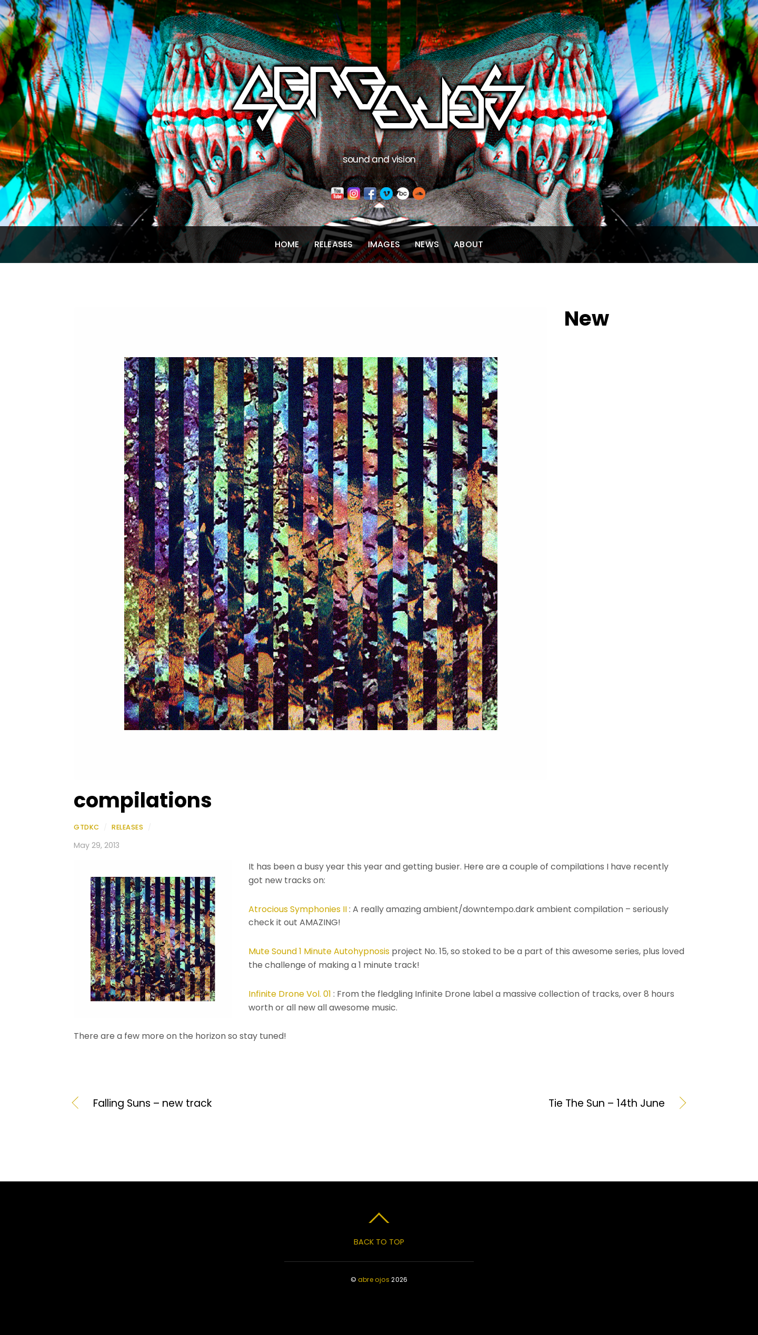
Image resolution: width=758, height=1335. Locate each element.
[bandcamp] (402, 194)
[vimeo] (386, 194)
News (427, 244)
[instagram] (353, 194)
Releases (333, 244)
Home (287, 244)
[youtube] (337, 194)
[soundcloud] (419, 194)
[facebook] (370, 194)
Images (384, 244)
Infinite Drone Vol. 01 (289, 994)
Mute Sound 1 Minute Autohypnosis (319, 951)
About (468, 244)
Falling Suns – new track (152, 1103)
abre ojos (374, 1279)
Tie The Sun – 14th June (531, 1103)
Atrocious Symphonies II (297, 909)
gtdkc (86, 827)
